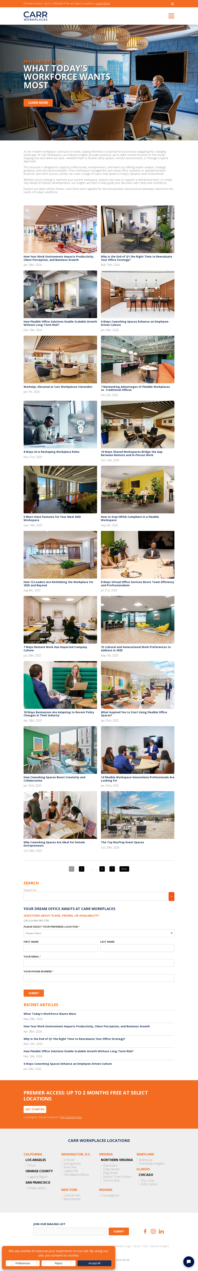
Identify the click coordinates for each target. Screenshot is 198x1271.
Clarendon (110, 1165)
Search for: (30, 890)
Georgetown (72, 1163)
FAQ (145, 1246)
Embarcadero (37, 1188)
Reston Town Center (117, 1177)
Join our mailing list (49, 1224)
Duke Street (111, 1169)
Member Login (122, 1246)
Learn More (103, 3)
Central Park (71, 1195)
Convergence (110, 1195)
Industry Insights (159, 1246)
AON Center (149, 1184)
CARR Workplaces (35, 16)
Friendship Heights (151, 1163)
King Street (110, 1173)
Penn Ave (69, 1167)
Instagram (153, 1231)
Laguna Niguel (37, 1177)
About (137, 1246)
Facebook (145, 1231)
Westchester (72, 1199)
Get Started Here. (71, 1117)
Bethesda (145, 1160)
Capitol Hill (70, 1171)
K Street (68, 1160)
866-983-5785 (41, 920)
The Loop (147, 1180)
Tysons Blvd (111, 1180)
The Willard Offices (76, 1175)
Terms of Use (123, 1260)
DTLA (31, 1165)
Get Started (35, 1109)
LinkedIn (161, 1231)
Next (124, 869)
